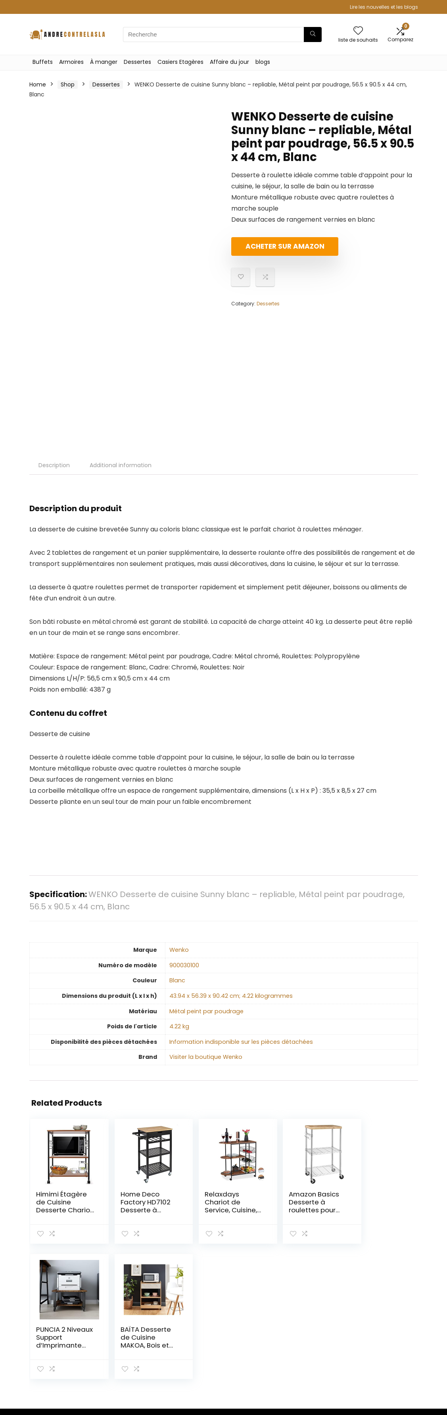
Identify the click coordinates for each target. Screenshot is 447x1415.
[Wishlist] (358, 31)
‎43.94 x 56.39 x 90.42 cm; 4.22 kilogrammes (231, 996)
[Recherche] (313, 34)
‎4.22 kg (179, 1026)
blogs (262, 62)
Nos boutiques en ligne (320, 1350)
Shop (68, 84)
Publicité (308, 1365)
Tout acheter (314, 1325)
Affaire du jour (229, 62)
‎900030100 (184, 965)
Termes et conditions (373, 1335)
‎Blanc (177, 980)
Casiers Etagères (180, 62)
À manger (103, 62)
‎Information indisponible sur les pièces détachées (241, 1042)
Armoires (71, 62)
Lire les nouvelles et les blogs (384, 7)
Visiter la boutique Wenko (205, 1057)
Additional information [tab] (121, 465)
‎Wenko (179, 950)
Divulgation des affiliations (380, 1353)
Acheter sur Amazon (277, 250)
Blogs (303, 1336)
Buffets (43, 62)
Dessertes (137, 62)
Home (37, 84)
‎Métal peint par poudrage (206, 1011)
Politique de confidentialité (379, 1317)
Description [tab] (54, 465)
